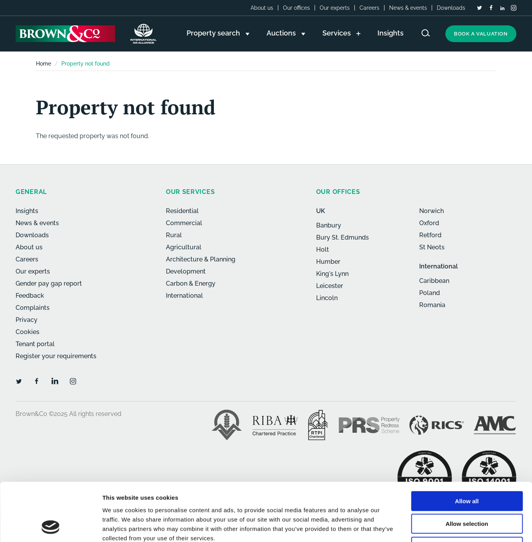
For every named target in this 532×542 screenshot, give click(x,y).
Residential (182, 211)
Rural (174, 235)
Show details (409, 526)
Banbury (328, 225)
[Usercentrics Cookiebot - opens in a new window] (50, 527)
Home (43, 63)
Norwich (431, 211)
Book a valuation (481, 34)
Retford (430, 235)
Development (186, 271)
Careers (369, 8)
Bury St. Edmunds (342, 237)
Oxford (429, 223)
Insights (27, 211)
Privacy (26, 319)
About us (262, 8)
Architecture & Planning (200, 259)
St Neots (432, 247)
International (184, 295)
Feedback (30, 295)
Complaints (33, 307)
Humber (328, 261)
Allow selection (466, 469)
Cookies (27, 332)
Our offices (296, 8)
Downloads (451, 8)
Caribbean (434, 280)
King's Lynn (332, 273)
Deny (467, 492)
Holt (322, 249)
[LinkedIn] (502, 8)
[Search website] (426, 33)
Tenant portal (35, 344)
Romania (432, 305)
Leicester (329, 286)
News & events (408, 8)
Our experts (335, 8)
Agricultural (183, 247)
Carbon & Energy (190, 283)
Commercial (184, 223)
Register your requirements (56, 356)
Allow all (467, 446)
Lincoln (327, 298)
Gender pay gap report (49, 283)
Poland (429, 293)
